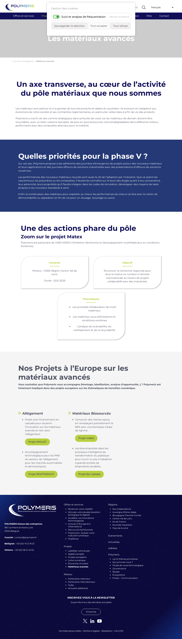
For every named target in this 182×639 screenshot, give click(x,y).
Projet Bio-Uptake (89, 472)
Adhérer (112, 546)
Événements (115, 533)
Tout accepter (98, 25)
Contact (164, 15)
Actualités (114, 540)
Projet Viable (86, 436)
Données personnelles (70, 629)
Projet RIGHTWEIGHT (41, 472)
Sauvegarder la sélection (69, 25)
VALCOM (118, 629)
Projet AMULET (37, 439)
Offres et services (23, 15)
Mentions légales (91, 629)
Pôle (149, 15)
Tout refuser (120, 25)
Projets (46, 15)
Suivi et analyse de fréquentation (83, 16)
